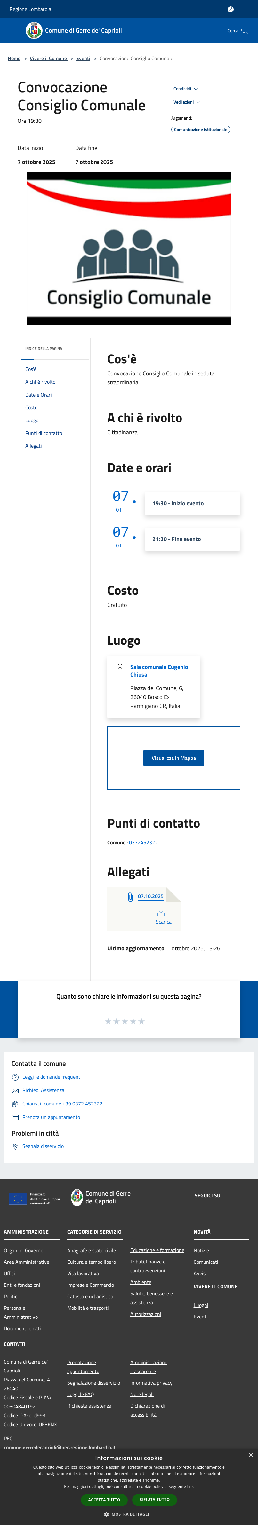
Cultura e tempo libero (91, 1262)
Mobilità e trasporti (88, 1308)
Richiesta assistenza (89, 1406)
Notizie (201, 1250)
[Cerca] (244, 31)
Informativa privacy (151, 1383)
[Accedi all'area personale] (230, 9)
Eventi (83, 58)
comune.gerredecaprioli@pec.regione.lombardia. (60, 1447)
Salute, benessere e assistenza (151, 1298)
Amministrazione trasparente (148, 1366)
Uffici (9, 1273)
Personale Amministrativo (21, 1312)
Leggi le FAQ (80, 1394)
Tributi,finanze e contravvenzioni (147, 1266)
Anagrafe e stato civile (91, 1250)
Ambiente (140, 1282)
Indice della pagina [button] (43, 348)
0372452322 (143, 842)
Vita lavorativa (83, 1273)
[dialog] (129, 1487)
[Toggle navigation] (13, 30)
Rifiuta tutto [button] (155, 1499)
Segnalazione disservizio (93, 1383)
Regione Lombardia (30, 9)
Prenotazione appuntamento (83, 1366)
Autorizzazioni (145, 1314)
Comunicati (206, 1262)
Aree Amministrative (26, 1262)
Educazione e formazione (157, 1250)
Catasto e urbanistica (90, 1296)
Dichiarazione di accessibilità (147, 1410)
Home (14, 58)
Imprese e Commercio (90, 1285)
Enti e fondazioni (22, 1285)
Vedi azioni (187, 102)
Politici (11, 1296)
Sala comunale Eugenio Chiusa (159, 671)
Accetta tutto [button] (104, 1500)
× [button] (250, 1455)
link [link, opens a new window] (190, 1486)
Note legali (142, 1394)
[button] (129, 1514)
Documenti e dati (22, 1328)
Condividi (186, 89)
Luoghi (201, 1305)
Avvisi (200, 1273)
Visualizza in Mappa (174, 758)
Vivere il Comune (49, 58)
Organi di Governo (23, 1250)
